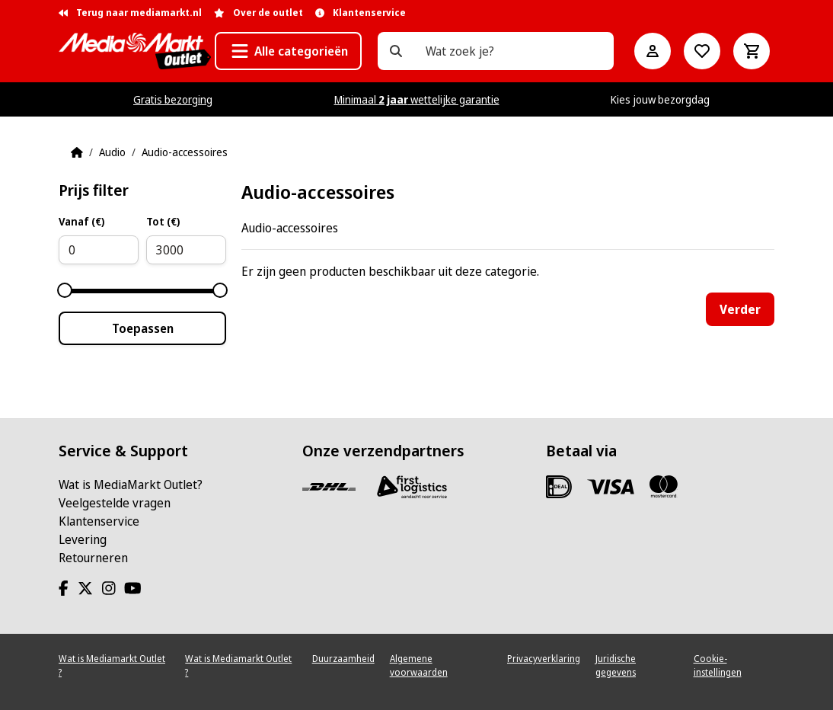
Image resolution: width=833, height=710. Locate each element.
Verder (740, 309)
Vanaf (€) (81, 221)
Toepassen (143, 328)
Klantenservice (99, 521)
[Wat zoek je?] (396, 51)
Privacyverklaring (543, 658)
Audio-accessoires (185, 152)
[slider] (64, 290)
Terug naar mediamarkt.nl (130, 12)
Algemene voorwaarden (419, 665)
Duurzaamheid (343, 658)
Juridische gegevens (615, 665)
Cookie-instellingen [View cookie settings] (718, 665)
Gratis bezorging (172, 99)
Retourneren (93, 557)
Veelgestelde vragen (115, 502)
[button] (288, 51)
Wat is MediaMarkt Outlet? (131, 484)
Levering (83, 539)
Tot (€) (163, 221)
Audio (112, 152)
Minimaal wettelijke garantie (416, 99)
